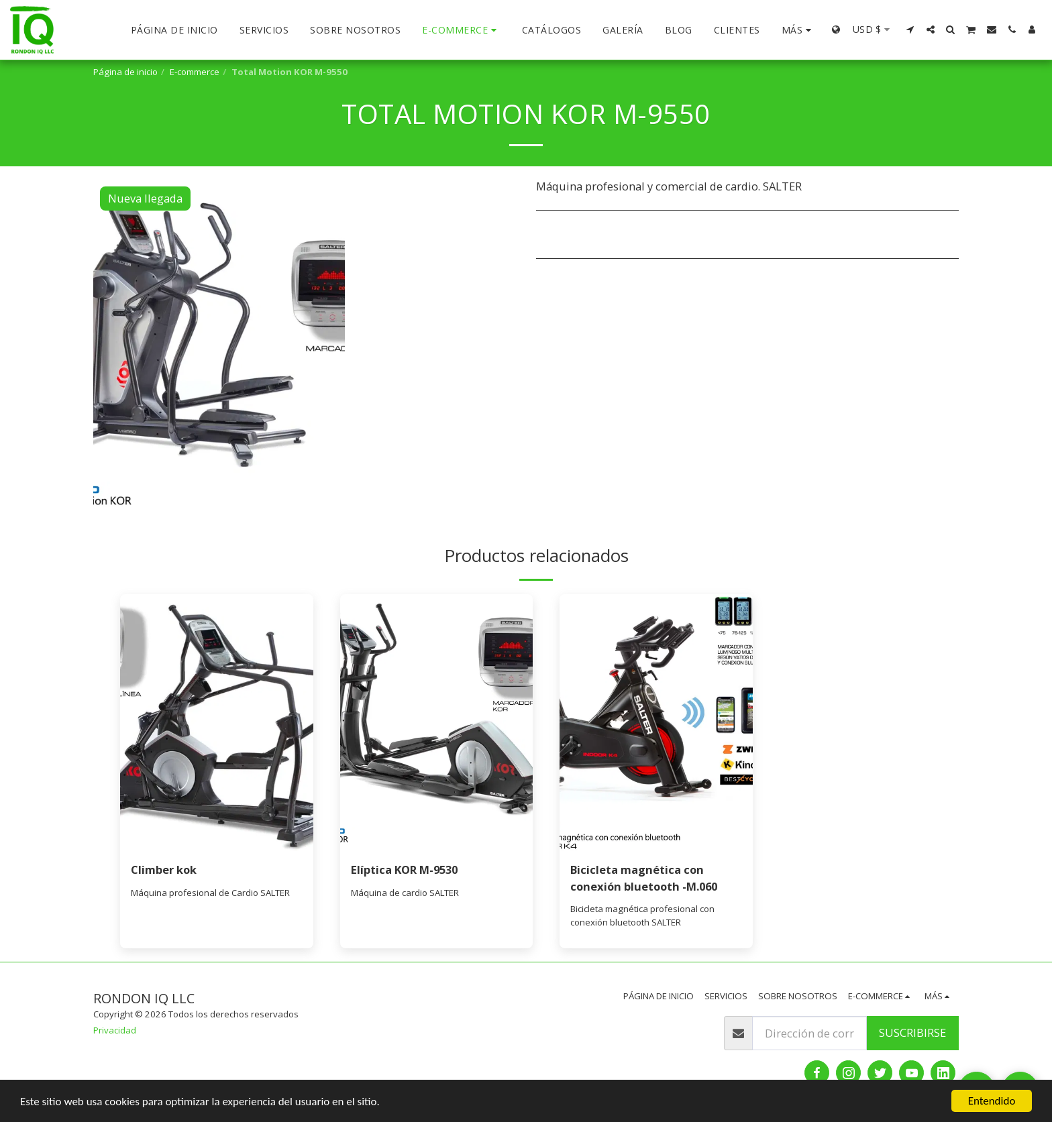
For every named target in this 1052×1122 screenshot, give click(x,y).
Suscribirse (912, 1032)
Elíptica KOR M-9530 (404, 869)
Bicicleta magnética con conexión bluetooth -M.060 (643, 878)
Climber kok (164, 869)
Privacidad (114, 1030)
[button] (910, 29)
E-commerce (194, 72)
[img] (216, 722)
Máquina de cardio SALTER (405, 893)
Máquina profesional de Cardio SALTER (210, 893)
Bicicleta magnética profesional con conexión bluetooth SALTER (642, 915)
